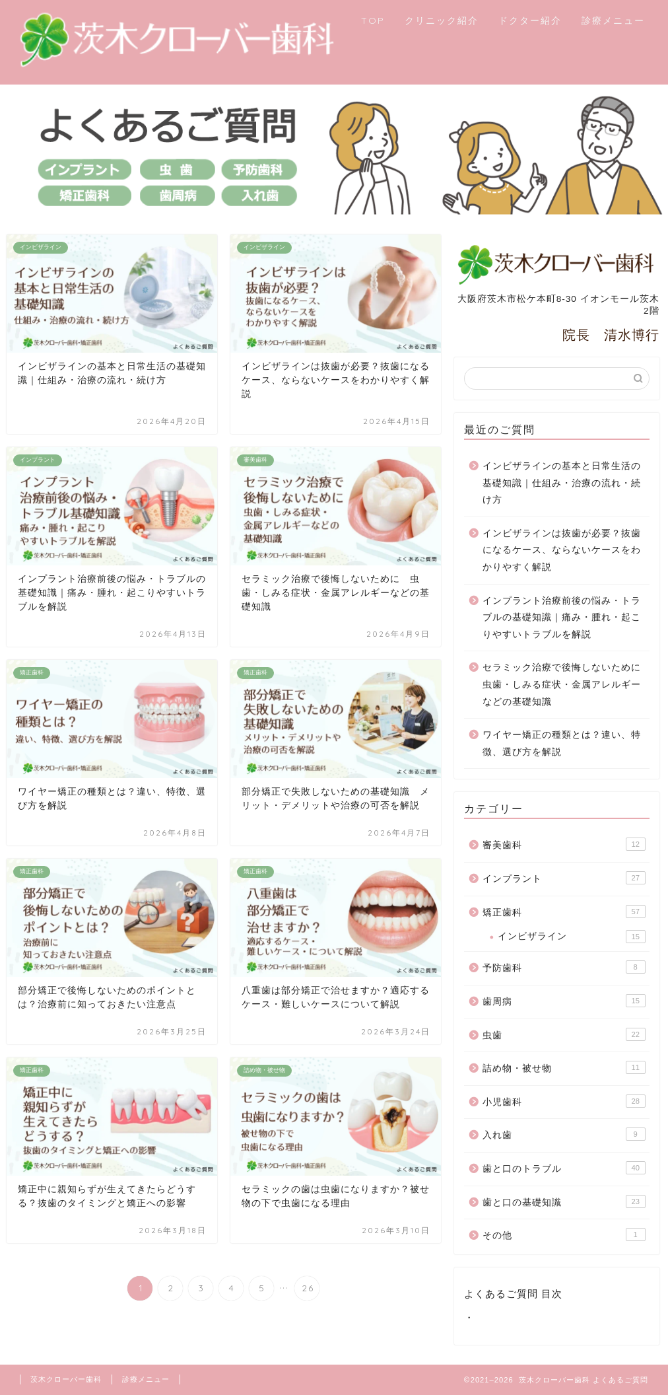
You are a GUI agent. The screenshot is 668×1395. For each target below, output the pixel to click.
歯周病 (564, 1000)
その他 (564, 1234)
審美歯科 (564, 844)
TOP (373, 20)
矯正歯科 (564, 911)
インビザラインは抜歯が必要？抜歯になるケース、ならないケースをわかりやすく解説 (562, 550)
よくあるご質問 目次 (513, 1293)
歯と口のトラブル (564, 1167)
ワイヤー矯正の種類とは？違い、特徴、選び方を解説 (562, 743)
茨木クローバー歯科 (66, 1379)
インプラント (564, 877)
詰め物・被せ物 (564, 1067)
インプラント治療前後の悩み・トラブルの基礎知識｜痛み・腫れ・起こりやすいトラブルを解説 (562, 617)
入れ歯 (564, 1134)
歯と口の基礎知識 (564, 1201)
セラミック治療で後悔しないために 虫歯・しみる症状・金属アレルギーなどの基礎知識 (565, 684)
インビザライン (572, 936)
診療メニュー (613, 20)
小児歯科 (564, 1101)
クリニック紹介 (442, 20)
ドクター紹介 (530, 20)
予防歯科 (564, 967)
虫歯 (564, 1034)
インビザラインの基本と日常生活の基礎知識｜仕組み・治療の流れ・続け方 (562, 483)
